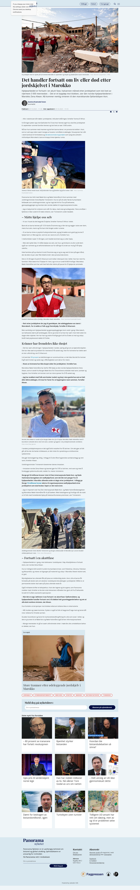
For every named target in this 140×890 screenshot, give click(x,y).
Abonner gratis (94, 857)
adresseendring (94, 859)
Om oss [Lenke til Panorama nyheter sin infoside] (75, 857)
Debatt (93, 4)
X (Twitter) (93, 865)
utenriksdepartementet (46, 695)
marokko (87, 695)
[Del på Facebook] (110, 111)
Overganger (104, 4)
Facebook (92, 863)
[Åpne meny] (119, 4)
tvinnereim (28, 699)
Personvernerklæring (96, 867)
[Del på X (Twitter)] (113, 111)
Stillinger (84, 4)
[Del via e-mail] (116, 111)
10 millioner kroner (34, 483)
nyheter (76, 695)
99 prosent (35, 357)
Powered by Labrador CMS (70, 887)
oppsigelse (107, 859)
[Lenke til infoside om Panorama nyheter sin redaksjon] (77, 860)
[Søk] (115, 4)
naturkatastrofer (103, 695)
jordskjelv (28, 695)
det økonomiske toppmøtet (55, 135)
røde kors (64, 695)
